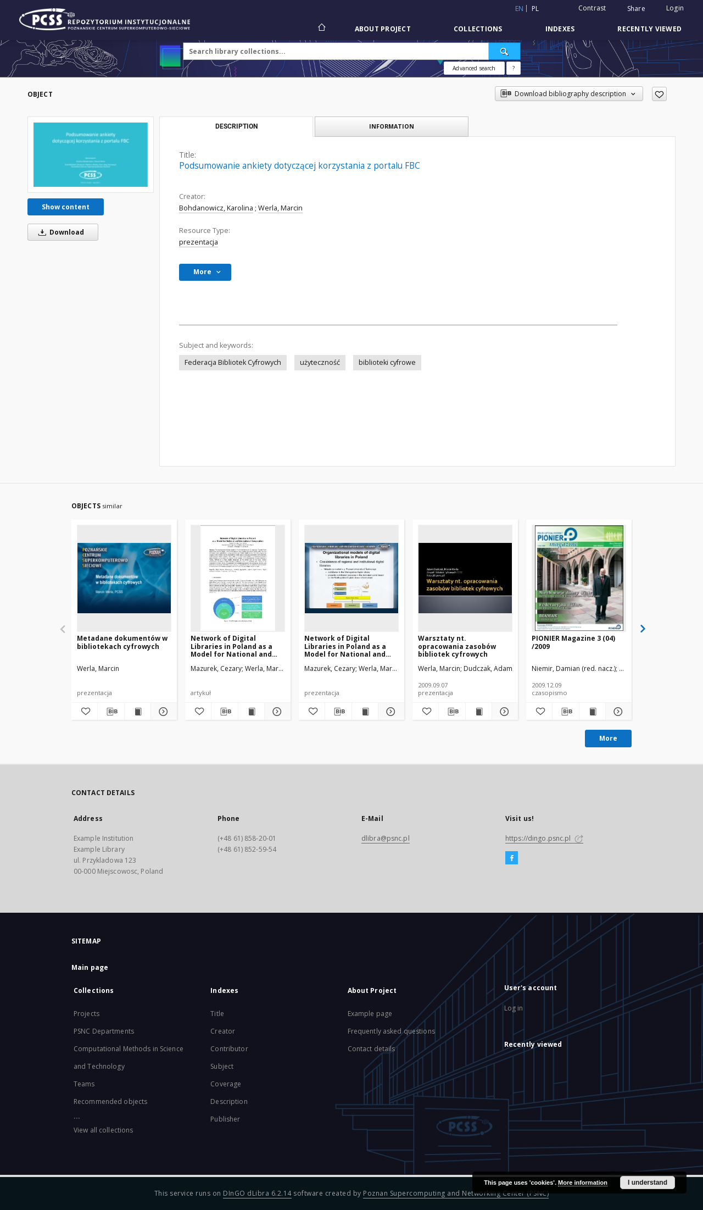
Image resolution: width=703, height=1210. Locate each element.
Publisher (225, 1119)
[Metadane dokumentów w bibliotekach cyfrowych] (124, 578)
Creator (222, 1031)
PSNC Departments (104, 1031)
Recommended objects (110, 1101)
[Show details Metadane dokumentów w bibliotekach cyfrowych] (162, 711)
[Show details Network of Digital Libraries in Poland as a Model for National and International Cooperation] (276, 711)
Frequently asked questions (391, 1031)
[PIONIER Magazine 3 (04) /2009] (579, 578)
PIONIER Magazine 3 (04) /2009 (573, 642)
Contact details (371, 1048)
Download (59, 232)
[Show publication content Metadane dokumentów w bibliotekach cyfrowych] (137, 711)
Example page (370, 1013)
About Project (383, 29)
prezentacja (198, 242)
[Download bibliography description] (111, 711)
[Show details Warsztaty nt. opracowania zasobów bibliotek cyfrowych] (503, 711)
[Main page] (321, 28)
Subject (221, 1066)
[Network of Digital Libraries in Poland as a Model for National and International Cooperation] (237, 578)
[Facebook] (511, 858)
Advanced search (474, 68)
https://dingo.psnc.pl (544, 838)
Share (636, 8)
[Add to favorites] (659, 94)
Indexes (560, 29)
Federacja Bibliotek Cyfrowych (233, 362)
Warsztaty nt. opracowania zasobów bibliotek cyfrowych (457, 646)
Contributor (229, 1048)
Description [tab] (236, 126)
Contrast (592, 8)
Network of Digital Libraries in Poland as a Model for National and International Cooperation (237, 646)
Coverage (225, 1084)
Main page (89, 967)
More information (582, 1182)
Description (228, 1101)
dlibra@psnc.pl (385, 838)
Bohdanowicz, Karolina (216, 208)
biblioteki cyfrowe (387, 362)
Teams (84, 1084)
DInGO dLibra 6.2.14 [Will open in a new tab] (257, 1193)
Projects (86, 1013)
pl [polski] (535, 8)
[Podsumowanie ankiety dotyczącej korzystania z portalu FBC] (91, 154)
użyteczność (320, 362)
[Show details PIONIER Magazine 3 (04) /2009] (617, 711)
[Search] (505, 51)
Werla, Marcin (280, 208)
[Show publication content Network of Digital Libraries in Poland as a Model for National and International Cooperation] (251, 711)
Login (675, 8)
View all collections (103, 1130)
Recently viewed (649, 29)
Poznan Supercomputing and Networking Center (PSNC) (456, 1193)
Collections (478, 29)
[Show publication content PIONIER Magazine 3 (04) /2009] (592, 711)
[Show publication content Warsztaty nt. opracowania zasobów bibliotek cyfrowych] (479, 711)
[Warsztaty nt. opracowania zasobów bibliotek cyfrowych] (465, 578)
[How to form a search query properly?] (513, 68)
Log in (513, 1008)
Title (217, 1013)
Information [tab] (391, 126)
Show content (66, 207)
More (608, 738)
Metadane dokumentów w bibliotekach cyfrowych (122, 642)
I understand (647, 1182)
